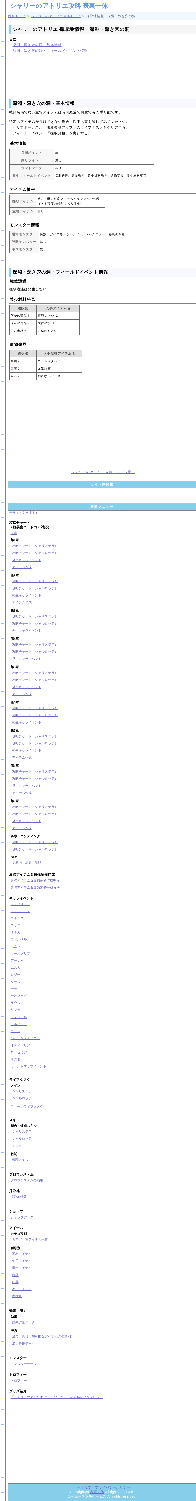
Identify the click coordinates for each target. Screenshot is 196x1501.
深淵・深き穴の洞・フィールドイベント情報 (50, 51)
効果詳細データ (23, 1322)
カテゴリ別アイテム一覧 (30, 1240)
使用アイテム (22, 1261)
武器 (15, 1275)
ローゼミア (19, 1052)
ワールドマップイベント (28, 1066)
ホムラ (15, 946)
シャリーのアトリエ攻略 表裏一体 (59, 5)
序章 (14, 533)
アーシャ (17, 960)
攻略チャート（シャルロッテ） (35, 553)
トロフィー (19, 1380)
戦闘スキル (20, 1160)
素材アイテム (22, 1254)
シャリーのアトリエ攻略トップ (56, 16)
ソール (15, 982)
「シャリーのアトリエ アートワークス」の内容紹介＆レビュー (57, 1397)
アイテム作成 (22, 567)
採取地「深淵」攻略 (26, 862)
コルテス (17, 918)
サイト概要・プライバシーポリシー (102, 1487)
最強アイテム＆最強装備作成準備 (35, 880)
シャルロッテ (20, 911)
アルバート (19, 1024)
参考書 (17, 1296)
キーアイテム (22, 1289)
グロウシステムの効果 (27, 1180)
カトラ (15, 1031)
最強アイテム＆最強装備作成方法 (35, 887)
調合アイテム (22, 1268)
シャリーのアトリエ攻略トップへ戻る (103, 472)
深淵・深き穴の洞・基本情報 (37, 45)
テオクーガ (19, 996)
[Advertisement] (103, 75)
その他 (15, 1059)
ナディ (15, 989)
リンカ (15, 1010)
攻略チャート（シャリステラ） (35, 546)
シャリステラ (20, 904)
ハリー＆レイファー (25, 1038)
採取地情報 (19, 1197)
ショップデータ (22, 1217)
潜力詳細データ (23, 1343)
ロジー (15, 974)
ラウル (15, 1003)
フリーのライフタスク (27, 1106)
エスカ (15, 967)
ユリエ (15, 925)
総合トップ (17, 16)
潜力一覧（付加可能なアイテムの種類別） (43, 1336)
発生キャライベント (26, 560)
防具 (15, 1282)
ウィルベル (19, 939)
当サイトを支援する (23, 513)
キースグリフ (20, 953)
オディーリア (20, 1045)
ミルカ (15, 932)
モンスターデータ (24, 1364)
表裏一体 (97, 1492)
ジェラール (19, 1017)
